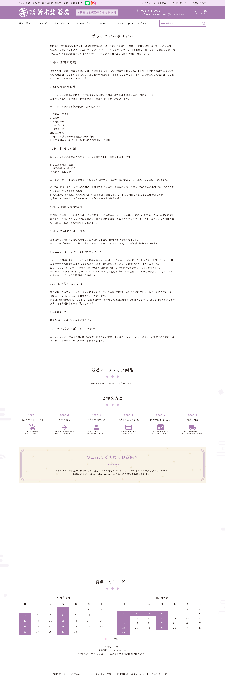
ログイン (146, 3)
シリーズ (42, 23)
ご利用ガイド (179, 3)
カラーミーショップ (109, 50)
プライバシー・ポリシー (96, 54)
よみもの (102, 23)
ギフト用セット (62, 23)
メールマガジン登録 (101, 635)
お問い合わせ (199, 3)
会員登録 (161, 3)
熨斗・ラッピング (137, 23)
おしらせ (119, 23)
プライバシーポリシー (159, 635)
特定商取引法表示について (129, 635)
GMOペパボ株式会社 (138, 46)
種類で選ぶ (24, 23)
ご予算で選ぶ (84, 23)
